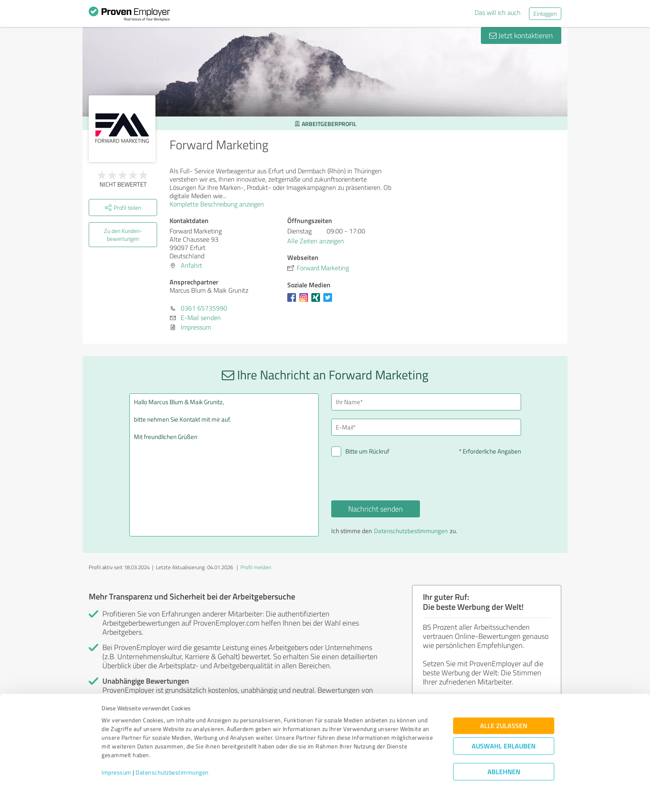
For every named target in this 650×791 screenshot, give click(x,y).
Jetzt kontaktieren (521, 35)
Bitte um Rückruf (367, 451)
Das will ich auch (498, 12)
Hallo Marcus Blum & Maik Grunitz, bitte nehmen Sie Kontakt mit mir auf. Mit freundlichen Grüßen (224, 464)
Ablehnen (504, 751)
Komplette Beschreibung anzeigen (219, 204)
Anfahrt (191, 265)
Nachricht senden (375, 509)
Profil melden (255, 567)
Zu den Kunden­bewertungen (123, 235)
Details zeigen (383, 775)
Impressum (116, 752)
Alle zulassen (503, 705)
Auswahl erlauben (504, 725)
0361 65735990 (204, 308)
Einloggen (545, 13)
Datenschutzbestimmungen (172, 752)
